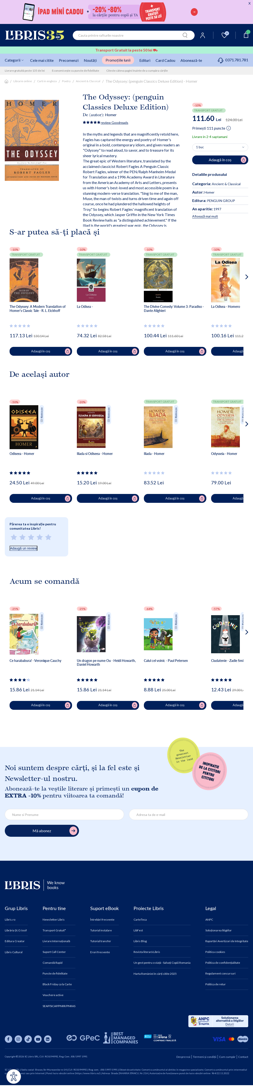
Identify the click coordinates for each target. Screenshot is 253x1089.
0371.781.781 (233, 59)
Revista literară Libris (147, 952)
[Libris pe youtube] (38, 1039)
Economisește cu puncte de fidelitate (75, 70)
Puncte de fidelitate (55, 973)
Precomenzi (69, 60)
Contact (243, 1057)
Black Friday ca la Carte (57, 984)
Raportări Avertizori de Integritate (226, 941)
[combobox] (134, 35)
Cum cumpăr (227, 1057)
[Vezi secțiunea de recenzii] (21, 326)
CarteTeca (140, 919)
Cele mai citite (42, 60)
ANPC (209, 919)
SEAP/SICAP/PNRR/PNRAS (59, 1006)
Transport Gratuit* (54, 930)
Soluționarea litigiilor (218, 930)
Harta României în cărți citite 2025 (155, 973)
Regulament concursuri (220, 973)
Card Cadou (165, 60)
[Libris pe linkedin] (47, 1039)
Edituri (144, 60)
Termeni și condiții (204, 1057)
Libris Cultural (13, 952)
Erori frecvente (100, 952)
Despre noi (183, 1057)
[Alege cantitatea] (220, 147)
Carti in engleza (47, 81)
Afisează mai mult (205, 216)
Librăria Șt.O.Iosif (16, 930)
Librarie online (22, 81)
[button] (238, 296)
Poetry (66, 81)
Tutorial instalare (101, 930)
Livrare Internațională (56, 941)
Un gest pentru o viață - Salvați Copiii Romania (162, 962)
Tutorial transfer (100, 941)
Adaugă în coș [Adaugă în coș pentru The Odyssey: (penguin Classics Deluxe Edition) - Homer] (227, 160)
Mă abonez (55, 830)
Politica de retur (215, 984)
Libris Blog (140, 941)
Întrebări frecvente (102, 919)
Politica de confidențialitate (222, 962)
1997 (206, 209)
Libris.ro (10, 919)
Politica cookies (215, 952)
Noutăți (90, 60)
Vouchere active (53, 995)
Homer (111, 114)
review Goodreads (114, 122)
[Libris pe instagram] (18, 1039)
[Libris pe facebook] (8, 1039)
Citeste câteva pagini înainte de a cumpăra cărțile (137, 70)
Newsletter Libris (54, 919)
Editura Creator (15, 941)
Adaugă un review (23, 548)
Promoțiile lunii (118, 60)
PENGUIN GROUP (213, 201)
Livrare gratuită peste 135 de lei (25, 70)
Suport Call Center (54, 952)
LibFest (138, 930)
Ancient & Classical (88, 81)
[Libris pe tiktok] (28, 1039)
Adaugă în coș (50, 351)
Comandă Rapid (52, 962)
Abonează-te (191, 60)
